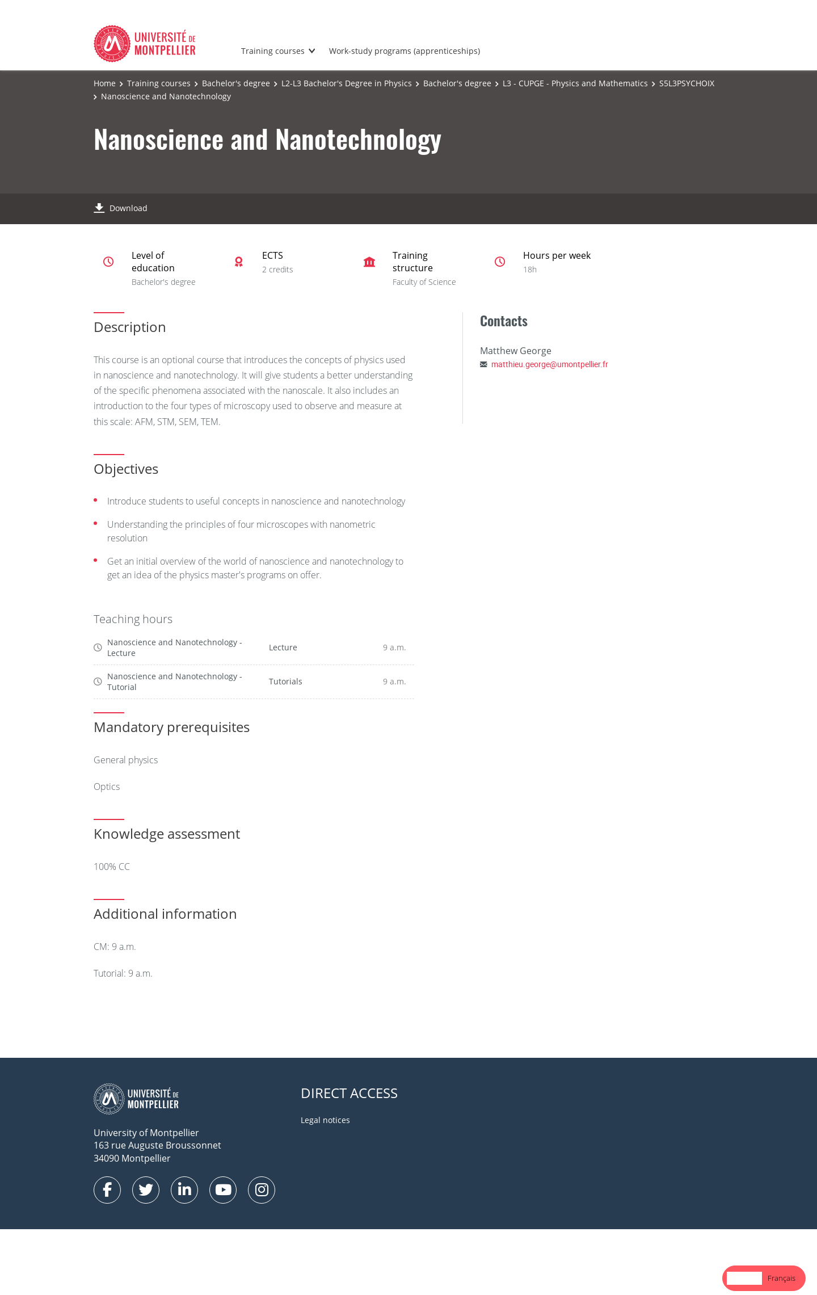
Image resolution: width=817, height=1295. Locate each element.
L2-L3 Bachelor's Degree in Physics (346, 83)
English (744, 1278)
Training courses (273, 50)
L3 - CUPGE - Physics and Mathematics (575, 83)
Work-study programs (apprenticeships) (404, 50)
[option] (781, 1278)
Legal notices (325, 1120)
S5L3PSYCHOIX (686, 83)
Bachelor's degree (236, 83)
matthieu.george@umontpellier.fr (549, 364)
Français (781, 1278)
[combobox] (744, 1278)
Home (105, 83)
